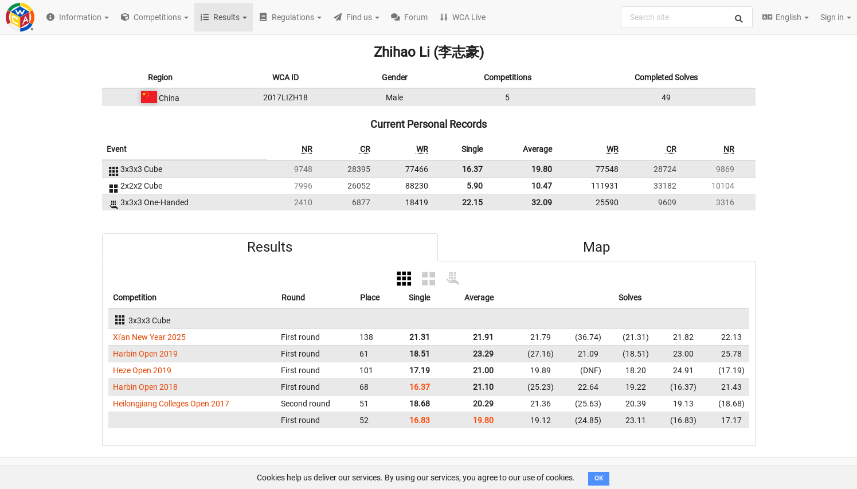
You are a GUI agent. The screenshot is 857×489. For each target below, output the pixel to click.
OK (598, 478)
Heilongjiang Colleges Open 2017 (171, 403)
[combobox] (687, 17)
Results (269, 247)
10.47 (541, 185)
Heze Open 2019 (142, 370)
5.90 (475, 185)
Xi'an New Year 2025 (149, 337)
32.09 (541, 202)
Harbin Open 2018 (145, 387)
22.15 (472, 202)
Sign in (835, 17)
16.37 (472, 169)
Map (596, 247)
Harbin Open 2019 (145, 353)
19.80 (541, 169)
